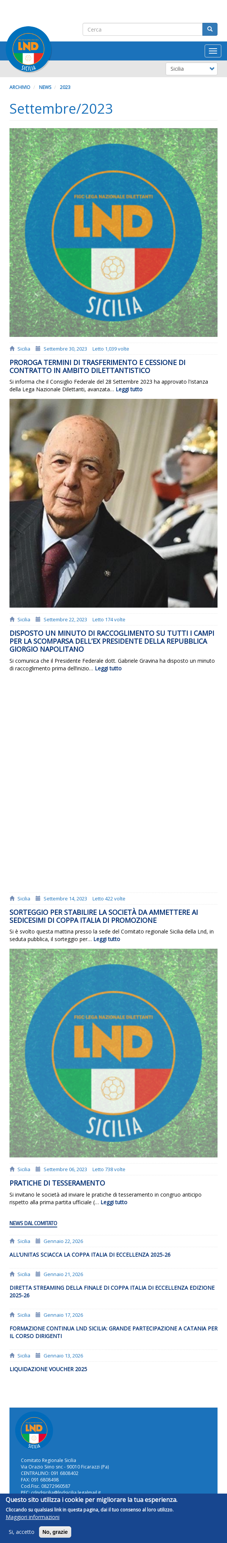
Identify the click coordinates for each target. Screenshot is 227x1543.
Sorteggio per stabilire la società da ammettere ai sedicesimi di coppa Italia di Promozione (103, 916)
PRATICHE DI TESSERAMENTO (57, 1182)
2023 (65, 87)
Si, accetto (21, 1535)
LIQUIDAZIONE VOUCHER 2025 (48, 1369)
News (45, 87)
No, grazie (55, 1536)
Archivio (19, 87)
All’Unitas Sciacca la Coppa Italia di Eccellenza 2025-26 (90, 1254)
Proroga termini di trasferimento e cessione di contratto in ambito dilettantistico (97, 366)
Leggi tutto (129, 389)
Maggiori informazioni (32, 1520)
